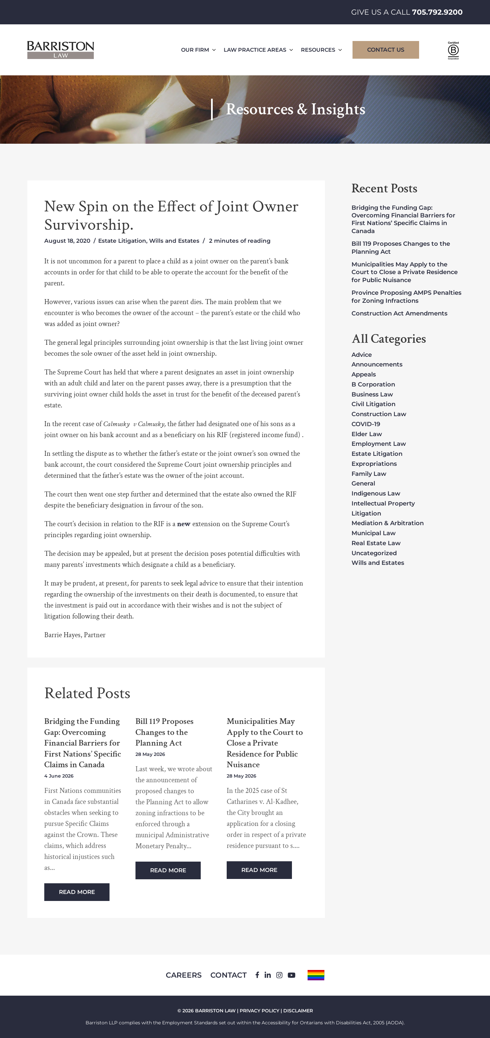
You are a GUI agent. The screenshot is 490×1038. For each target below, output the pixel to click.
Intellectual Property (383, 503)
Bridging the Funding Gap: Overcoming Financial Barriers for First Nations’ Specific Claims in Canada (82, 743)
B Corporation (373, 384)
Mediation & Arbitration (388, 523)
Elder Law (367, 434)
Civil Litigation (373, 404)
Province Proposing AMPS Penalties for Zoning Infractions (406, 296)
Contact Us (385, 49)
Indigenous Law (376, 493)
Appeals (364, 374)
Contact (228, 975)
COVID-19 (366, 424)
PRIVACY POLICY (259, 1011)
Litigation (366, 513)
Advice (362, 355)
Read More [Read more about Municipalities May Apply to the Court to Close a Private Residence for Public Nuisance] (259, 870)
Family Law (369, 474)
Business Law (372, 394)
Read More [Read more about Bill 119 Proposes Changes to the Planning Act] (168, 870)
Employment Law (379, 444)
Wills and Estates (174, 240)
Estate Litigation (122, 240)
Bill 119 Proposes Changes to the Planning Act (164, 732)
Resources (321, 50)
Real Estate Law (376, 543)
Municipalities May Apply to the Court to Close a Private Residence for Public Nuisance (265, 743)
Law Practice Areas (258, 50)
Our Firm (198, 50)
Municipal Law (374, 533)
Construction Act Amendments (399, 313)
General (363, 483)
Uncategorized (374, 553)
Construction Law (379, 414)
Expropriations (374, 464)
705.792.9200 (437, 12)
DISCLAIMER (298, 1011)
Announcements (377, 364)
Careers (184, 975)
